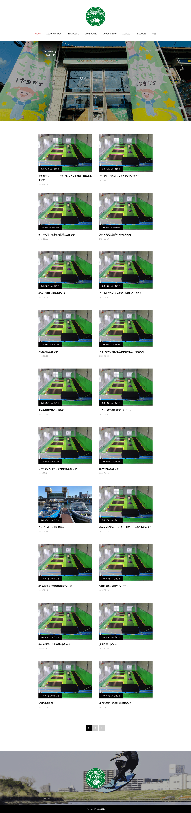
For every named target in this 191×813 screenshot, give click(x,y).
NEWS (38, 34)
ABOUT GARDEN (53, 34)
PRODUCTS (141, 34)
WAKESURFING (110, 34)
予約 (154, 34)
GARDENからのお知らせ (50, 169)
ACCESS (126, 34)
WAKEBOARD (91, 34)
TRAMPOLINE (73, 34)
